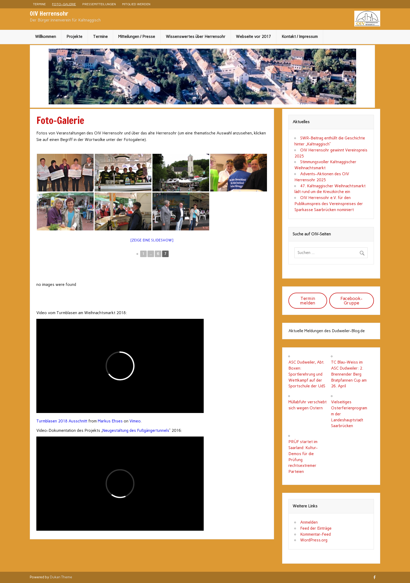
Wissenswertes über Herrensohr (195, 36)
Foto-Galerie (64, 4)
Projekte (74, 36)
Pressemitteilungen (99, 4)
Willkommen (45, 36)
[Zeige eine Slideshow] (151, 240)
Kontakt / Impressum (300, 36)
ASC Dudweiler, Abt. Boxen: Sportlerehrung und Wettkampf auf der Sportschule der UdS (306, 374)
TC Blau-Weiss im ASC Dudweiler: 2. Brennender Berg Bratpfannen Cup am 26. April (349, 374)
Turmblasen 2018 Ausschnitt (61, 421)
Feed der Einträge (316, 528)
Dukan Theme (61, 577)
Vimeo (134, 421)
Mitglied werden (136, 4)
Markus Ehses (110, 421)
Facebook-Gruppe (351, 300)
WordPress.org (313, 540)
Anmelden (309, 522)
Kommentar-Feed (315, 534)
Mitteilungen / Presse (136, 36)
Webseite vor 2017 (253, 36)
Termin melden (307, 300)
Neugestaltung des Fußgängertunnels (135, 430)
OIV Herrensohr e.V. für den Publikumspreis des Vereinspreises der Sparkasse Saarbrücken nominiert (328, 203)
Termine (39, 4)
